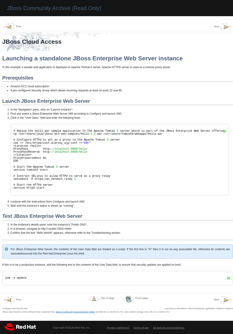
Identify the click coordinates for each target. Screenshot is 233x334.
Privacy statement (118, 327)
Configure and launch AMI (14, 302)
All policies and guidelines (168, 327)
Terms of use (141, 327)
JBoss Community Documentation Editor (75, 311)
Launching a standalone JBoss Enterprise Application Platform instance (198, 302)
